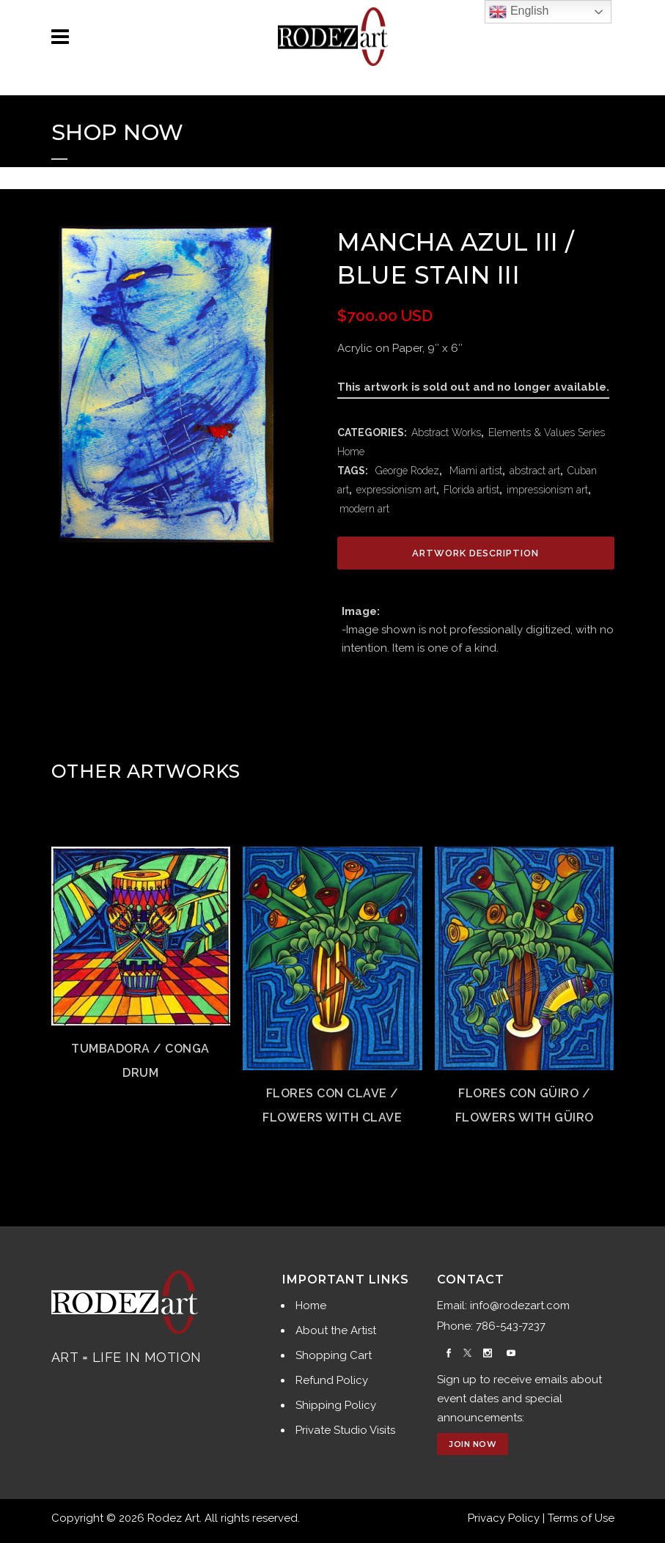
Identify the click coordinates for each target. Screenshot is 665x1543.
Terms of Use (581, 1518)
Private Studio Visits (345, 1430)
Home (310, 1305)
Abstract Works (446, 432)
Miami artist (474, 470)
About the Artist (335, 1330)
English (518, 12)
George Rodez (405, 470)
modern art (364, 509)
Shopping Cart (333, 1355)
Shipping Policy (335, 1405)
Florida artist (471, 490)
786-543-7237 (510, 1326)
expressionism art (396, 490)
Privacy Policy (504, 1518)
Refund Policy (331, 1380)
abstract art (535, 470)
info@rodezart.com (520, 1305)
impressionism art (547, 490)
